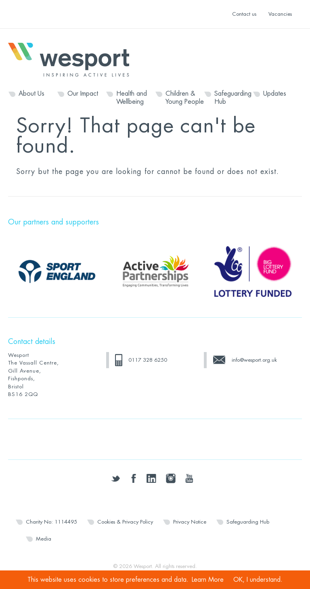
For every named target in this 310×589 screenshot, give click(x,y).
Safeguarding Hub (232, 97)
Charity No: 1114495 (51, 521)
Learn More (208, 579)
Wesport (72, 59)
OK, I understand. (258, 579)
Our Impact (82, 93)
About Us (31, 93)
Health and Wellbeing (131, 97)
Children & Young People (184, 97)
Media (43, 538)
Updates (274, 93)
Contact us (244, 14)
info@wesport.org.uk (254, 360)
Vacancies (280, 14)
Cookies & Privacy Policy (125, 521)
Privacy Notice (189, 521)
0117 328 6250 (147, 360)
